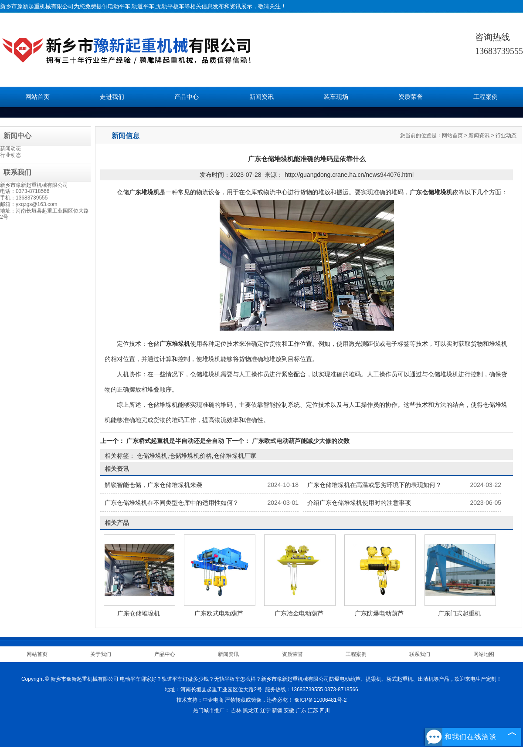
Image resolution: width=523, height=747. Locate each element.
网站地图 (483, 654)
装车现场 (336, 97)
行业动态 (10, 155)
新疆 (277, 710)
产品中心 (186, 97)
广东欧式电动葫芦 (218, 613)
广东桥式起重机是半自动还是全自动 (175, 440)
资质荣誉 (410, 97)
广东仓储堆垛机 (138, 613)
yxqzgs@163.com (37, 204)
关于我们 (100, 654)
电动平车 (119, 6)
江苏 (313, 710)
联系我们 (419, 654)
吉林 (236, 710)
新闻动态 (10, 148)
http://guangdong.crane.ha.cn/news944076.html (349, 174)
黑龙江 (250, 710)
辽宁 (265, 710)
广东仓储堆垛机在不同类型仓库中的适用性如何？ (172, 502)
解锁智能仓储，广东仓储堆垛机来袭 (153, 484)
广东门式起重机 (459, 613)
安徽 (289, 710)
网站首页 (37, 97)
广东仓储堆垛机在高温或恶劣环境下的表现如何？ (374, 484)
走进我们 (112, 97)
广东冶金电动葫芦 (299, 613)
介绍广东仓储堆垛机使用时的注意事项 (359, 502)
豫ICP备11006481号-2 (320, 700)
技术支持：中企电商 (200, 700)
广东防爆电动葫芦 (379, 613)
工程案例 (485, 97)
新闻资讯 (261, 97)
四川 (324, 710)
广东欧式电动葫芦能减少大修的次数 (300, 440)
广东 (301, 710)
